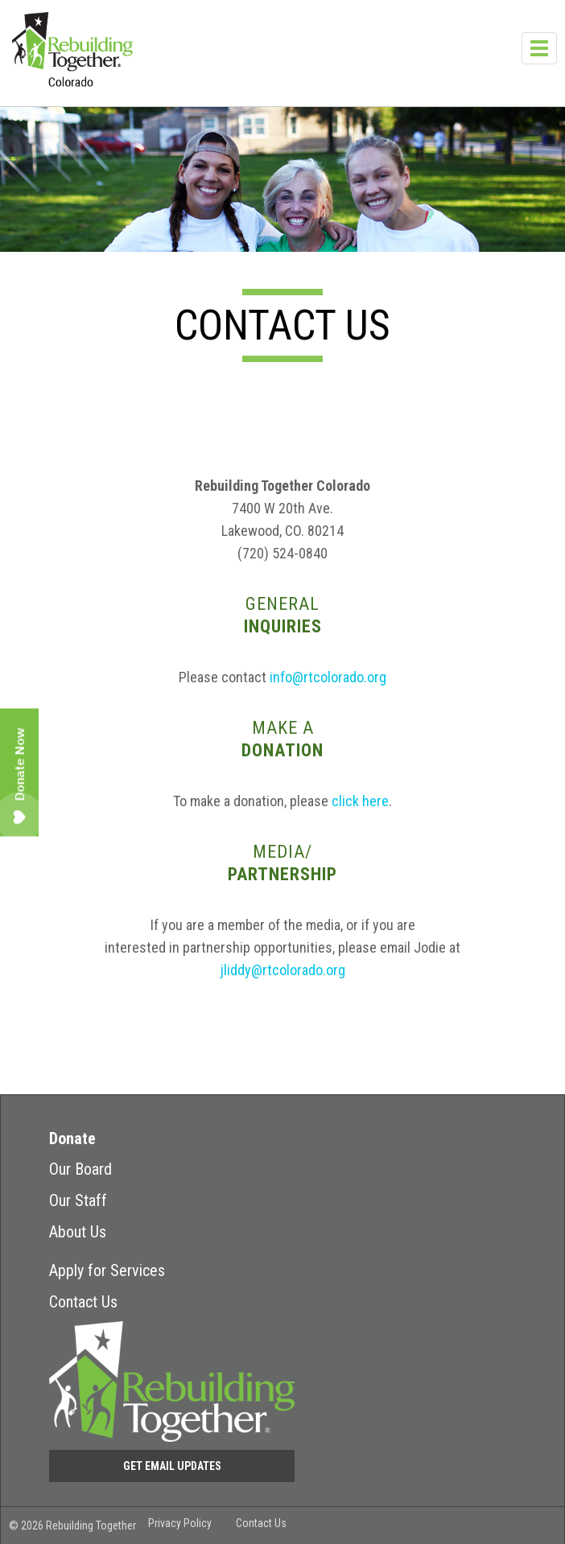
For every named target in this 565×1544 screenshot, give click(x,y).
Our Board (80, 1169)
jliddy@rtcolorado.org (283, 969)
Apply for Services (107, 1270)
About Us (77, 1231)
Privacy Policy (180, 1523)
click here (360, 801)
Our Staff (78, 1200)
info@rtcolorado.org (328, 677)
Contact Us (83, 1301)
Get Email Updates (172, 1466)
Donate (72, 1138)
